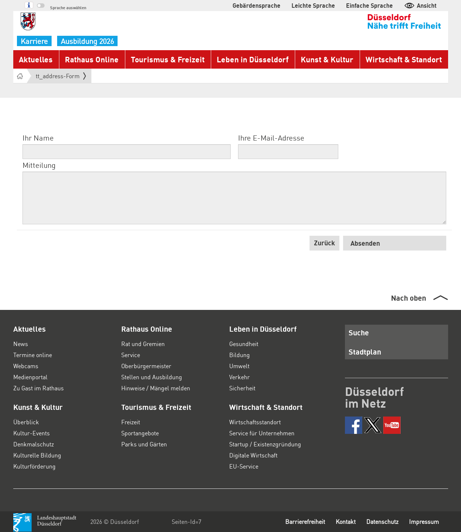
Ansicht (420, 5)
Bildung (239, 355)
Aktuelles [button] (36, 59)
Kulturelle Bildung (37, 455)
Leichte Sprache (313, 5)
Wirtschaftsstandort (255, 422)
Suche (359, 332)
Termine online (32, 355)
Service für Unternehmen (261, 433)
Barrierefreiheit (305, 521)
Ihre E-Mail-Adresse (271, 137)
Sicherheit (242, 388)
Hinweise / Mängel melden (155, 388)
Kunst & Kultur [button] (327, 59)
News (20, 344)
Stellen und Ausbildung (151, 377)
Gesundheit (243, 344)
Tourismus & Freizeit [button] (168, 59)
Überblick (26, 422)
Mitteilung (39, 165)
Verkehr (239, 377)
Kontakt (346, 521)
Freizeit (130, 422)
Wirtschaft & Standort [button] (404, 59)
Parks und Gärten (144, 444)
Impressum (424, 521)
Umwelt (239, 366)
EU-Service (243, 466)
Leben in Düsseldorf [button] (253, 59)
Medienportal (30, 377)
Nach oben (408, 298)
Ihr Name (38, 137)
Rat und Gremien (143, 344)
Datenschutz (382, 521)
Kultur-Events (31, 433)
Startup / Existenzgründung (265, 444)
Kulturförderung (34, 466)
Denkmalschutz (33, 444)
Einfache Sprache (369, 5)
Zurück (324, 242)
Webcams (25, 366)
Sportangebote (140, 433)
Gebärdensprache (256, 5)
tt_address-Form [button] (61, 76)
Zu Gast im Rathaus (38, 388)
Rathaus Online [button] (92, 59)
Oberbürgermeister (146, 366)
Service (130, 355)
